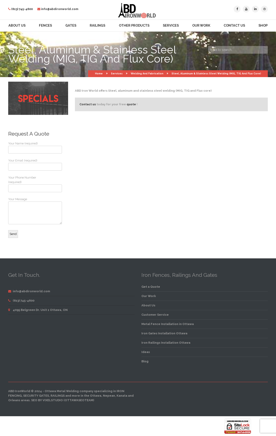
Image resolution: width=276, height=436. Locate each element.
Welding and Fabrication (147, 73)
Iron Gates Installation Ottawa (164, 333)
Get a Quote (150, 286)
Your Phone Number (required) (25, 184)
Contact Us (234, 25)
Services (171, 25)
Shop (263, 25)
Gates (70, 25)
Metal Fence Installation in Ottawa (167, 324)
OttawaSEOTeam (79, 400)
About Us (17, 25)
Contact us (87, 104)
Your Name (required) (25, 148)
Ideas (145, 352)
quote (131, 104)
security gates (36, 395)
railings (58, 395)
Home (99, 73)
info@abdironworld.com (59, 9)
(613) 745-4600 (22, 9)
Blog (144, 361)
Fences (45, 25)
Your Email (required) (25, 165)
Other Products (134, 25)
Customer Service (155, 314)
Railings (97, 25)
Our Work (201, 25)
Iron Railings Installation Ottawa (165, 342)
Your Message (25, 210)
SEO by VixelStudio (47, 400)
